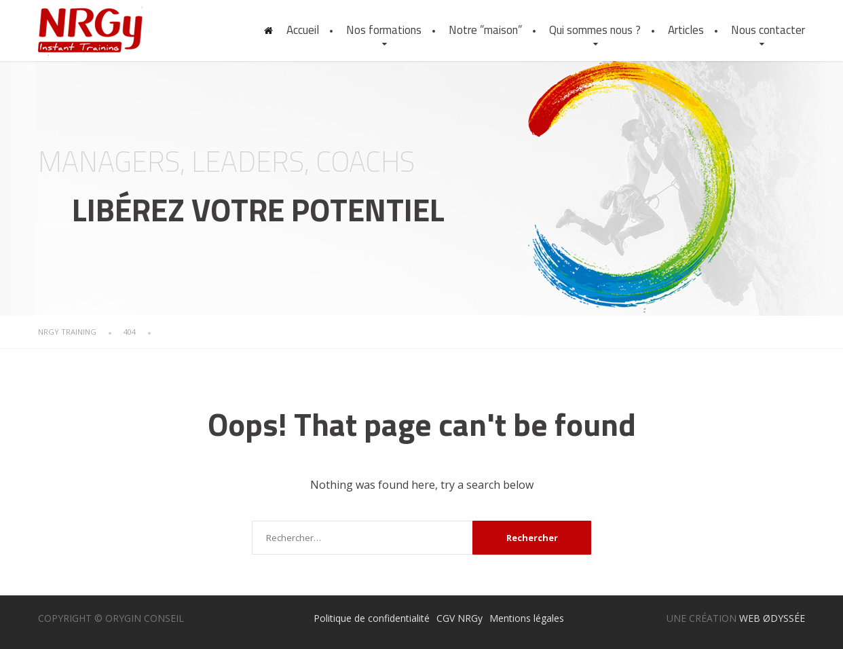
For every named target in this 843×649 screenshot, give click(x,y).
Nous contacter (768, 30)
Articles (686, 30)
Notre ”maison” (485, 30)
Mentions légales (526, 618)
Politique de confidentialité (372, 618)
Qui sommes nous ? (595, 30)
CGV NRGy (459, 618)
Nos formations (384, 30)
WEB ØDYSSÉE (772, 618)
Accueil (302, 30)
